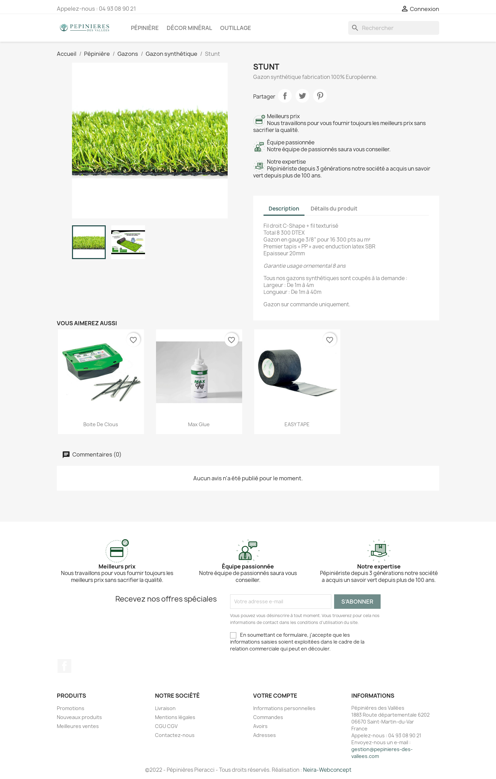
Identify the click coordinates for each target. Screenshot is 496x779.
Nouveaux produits (79, 717)
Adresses (264, 735)
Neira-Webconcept (327, 769)
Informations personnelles (284, 708)
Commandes (268, 717)
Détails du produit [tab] (334, 208)
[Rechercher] (393, 28)
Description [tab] (284, 208)
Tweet (302, 96)
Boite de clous (100, 424)
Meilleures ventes (78, 726)
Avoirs (260, 726)
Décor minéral (189, 28)
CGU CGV (166, 726)
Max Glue (199, 424)
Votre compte (275, 695)
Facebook (64, 666)
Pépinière (145, 28)
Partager (285, 96)
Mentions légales (175, 717)
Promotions (70, 708)
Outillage (235, 28)
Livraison (165, 708)
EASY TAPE (297, 424)
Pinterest (320, 96)
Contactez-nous (175, 735)
